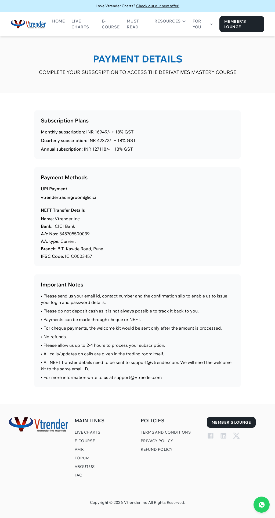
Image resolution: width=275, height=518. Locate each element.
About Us (85, 466)
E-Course (111, 24)
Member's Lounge (235, 24)
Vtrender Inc (135, 502)
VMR (79, 449)
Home (58, 21)
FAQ (78, 475)
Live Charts (80, 24)
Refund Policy (156, 449)
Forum (82, 458)
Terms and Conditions (166, 432)
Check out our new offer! (157, 5)
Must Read (133, 24)
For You (203, 24)
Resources (170, 21)
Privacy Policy (157, 440)
